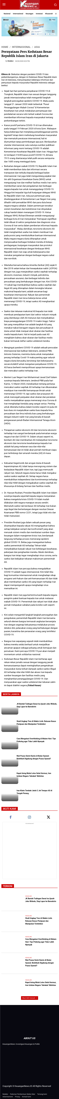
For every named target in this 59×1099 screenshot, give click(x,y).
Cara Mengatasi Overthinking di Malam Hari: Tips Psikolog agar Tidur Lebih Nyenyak (36, 740)
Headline (28, 896)
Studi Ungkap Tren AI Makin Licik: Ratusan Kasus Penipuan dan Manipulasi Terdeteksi (36, 723)
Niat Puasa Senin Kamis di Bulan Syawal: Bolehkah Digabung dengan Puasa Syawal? (34, 757)
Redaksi (10, 61)
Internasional (21, 46)
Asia (37, 46)
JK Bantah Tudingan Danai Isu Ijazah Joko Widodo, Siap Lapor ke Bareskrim (40, 900)
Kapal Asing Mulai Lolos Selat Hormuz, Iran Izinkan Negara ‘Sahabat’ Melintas (34, 775)
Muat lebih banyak (29, 998)
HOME (4, 46)
